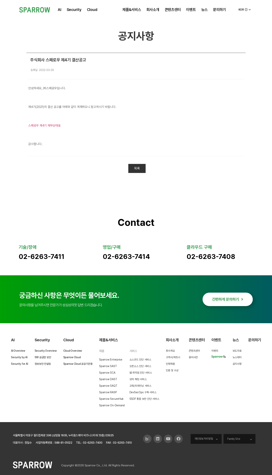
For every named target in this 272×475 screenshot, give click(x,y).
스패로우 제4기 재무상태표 (44, 125)
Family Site (233, 438)
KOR (245, 10)
